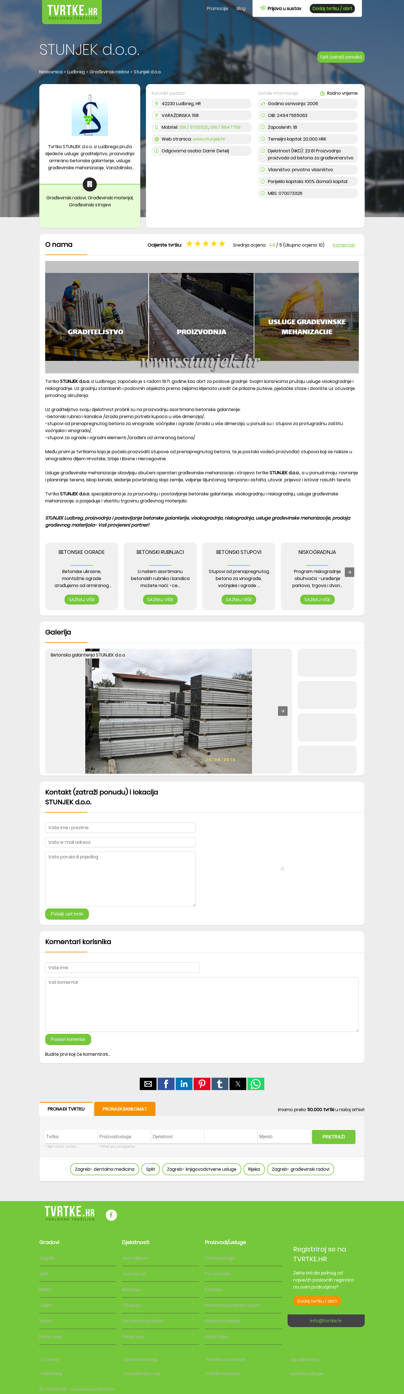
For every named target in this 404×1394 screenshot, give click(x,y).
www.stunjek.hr (209, 139)
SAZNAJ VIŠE (82, 599)
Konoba (213, 1289)
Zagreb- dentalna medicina (104, 1169)
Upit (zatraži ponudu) (341, 57)
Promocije (217, 8)
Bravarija (131, 1289)
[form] (202, 1142)
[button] (283, 711)
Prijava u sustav (280, 8)
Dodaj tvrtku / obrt (332, 8)
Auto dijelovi (135, 1258)
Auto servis (134, 1274)
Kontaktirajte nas (142, 1373)
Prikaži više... (51, 1337)
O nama (49, 1359)
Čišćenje (131, 1305)
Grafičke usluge (306, 1373)
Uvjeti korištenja (140, 1359)
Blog (241, 8)
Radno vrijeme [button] (339, 93)
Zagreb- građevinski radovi (300, 1169)
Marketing (51, 1373)
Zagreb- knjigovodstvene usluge (202, 1169)
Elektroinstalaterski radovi (232, 1305)
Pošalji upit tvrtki (67, 914)
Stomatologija (220, 1258)
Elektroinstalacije (223, 1321)
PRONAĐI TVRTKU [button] (66, 1109)
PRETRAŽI (334, 1136)
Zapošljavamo (304, 1359)
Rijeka (254, 1169)
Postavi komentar (68, 1039)
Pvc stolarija (218, 1274)
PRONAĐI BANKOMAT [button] (125, 1109)
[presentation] (349, 572)
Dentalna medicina (142, 1321)
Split (150, 1169)
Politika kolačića (223, 1373)
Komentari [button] (344, 245)
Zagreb (47, 1258)
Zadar (45, 1321)
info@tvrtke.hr (326, 1321)
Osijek (45, 1305)
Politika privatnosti (225, 1359)
